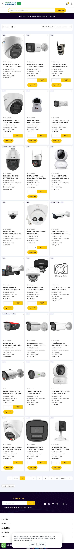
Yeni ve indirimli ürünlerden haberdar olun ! (18, 508)
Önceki (16, 479)
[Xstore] (12, 3)
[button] (5, 27)
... (51, 479)
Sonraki (63, 479)
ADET (42, 80)
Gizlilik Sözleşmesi (43, 538)
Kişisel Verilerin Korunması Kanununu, (25, 538)
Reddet (33, 544)
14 (57, 479)
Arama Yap (61, 10)
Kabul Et (41, 544)
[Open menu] (2, 4)
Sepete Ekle (32, 85)
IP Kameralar (7, 62)
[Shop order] (63, 26)
